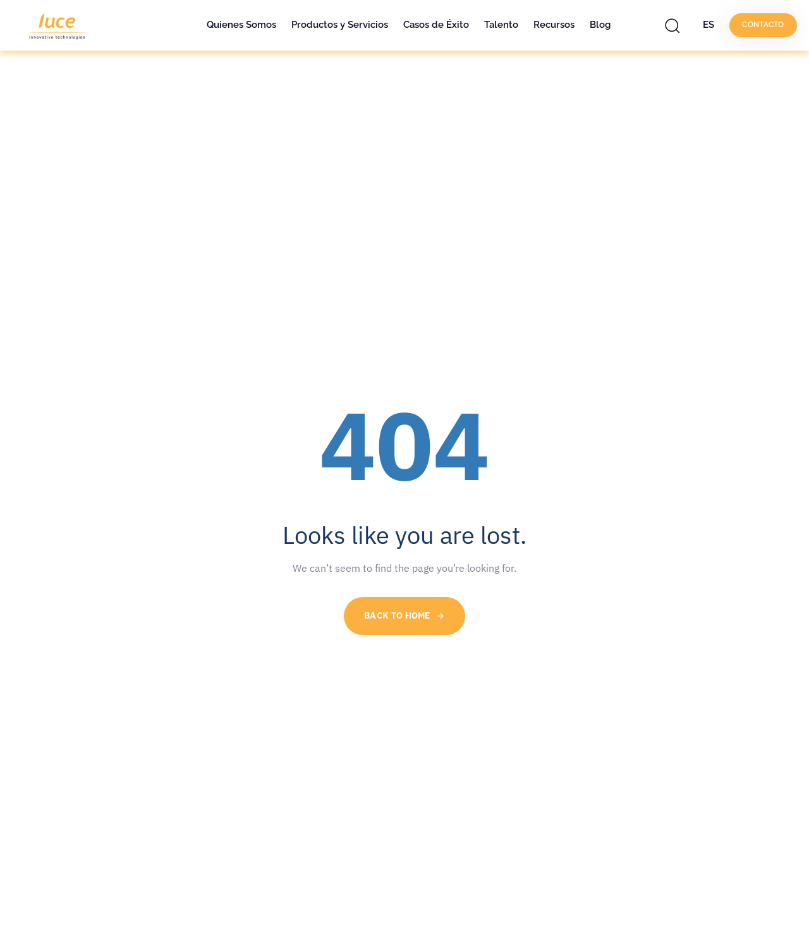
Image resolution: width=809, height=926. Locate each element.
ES (708, 24)
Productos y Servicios (339, 24)
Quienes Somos (241, 24)
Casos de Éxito (436, 24)
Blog (600, 24)
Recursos (554, 24)
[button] (675, 25)
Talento (501, 24)
